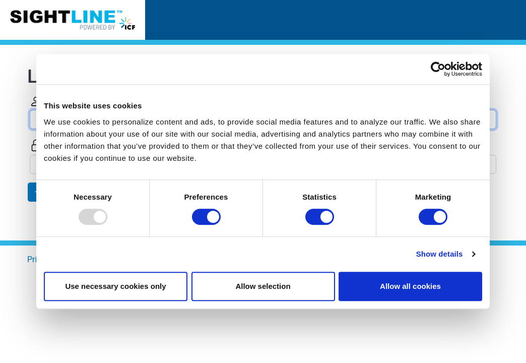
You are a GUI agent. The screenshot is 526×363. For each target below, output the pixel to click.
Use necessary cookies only (115, 286)
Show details (439, 254)
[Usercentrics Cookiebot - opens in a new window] (438, 69)
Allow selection (262, 286)
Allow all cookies (410, 286)
